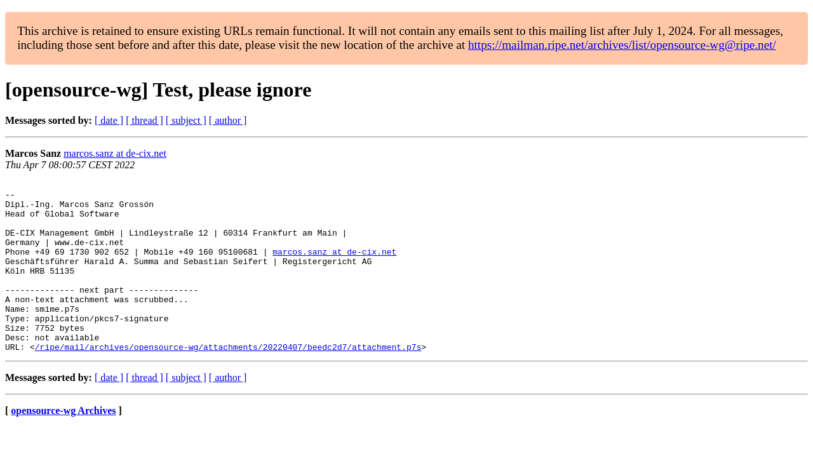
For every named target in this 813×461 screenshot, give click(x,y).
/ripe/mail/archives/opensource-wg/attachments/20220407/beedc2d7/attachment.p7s (228, 381)
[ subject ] (186, 120)
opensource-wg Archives (63, 444)
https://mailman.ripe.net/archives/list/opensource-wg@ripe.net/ (622, 44)
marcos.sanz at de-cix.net (115, 153)
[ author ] (228, 120)
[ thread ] (144, 120)
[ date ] (109, 120)
